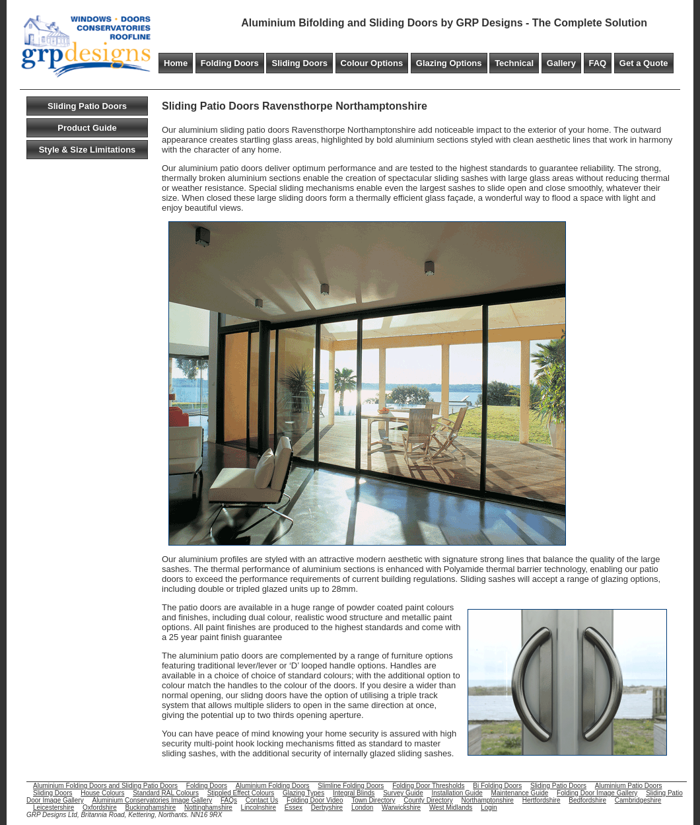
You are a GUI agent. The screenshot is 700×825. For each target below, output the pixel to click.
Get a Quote (643, 63)
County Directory (427, 800)
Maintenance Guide (520, 793)
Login (489, 807)
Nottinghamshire (208, 807)
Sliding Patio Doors (87, 106)
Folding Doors (230, 63)
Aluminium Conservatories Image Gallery (152, 800)
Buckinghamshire (150, 807)
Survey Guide (403, 793)
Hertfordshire (541, 800)
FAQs (229, 800)
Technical (514, 63)
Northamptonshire (487, 800)
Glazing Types (303, 793)
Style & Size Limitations (87, 150)
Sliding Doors (299, 63)
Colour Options (372, 63)
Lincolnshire (258, 807)
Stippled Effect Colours (241, 793)
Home (176, 63)
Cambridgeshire (638, 800)
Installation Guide (457, 793)
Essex (293, 807)
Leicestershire (53, 807)
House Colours (102, 793)
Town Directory (373, 800)
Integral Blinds (353, 793)
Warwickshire (401, 807)
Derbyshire (327, 807)
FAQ (598, 63)
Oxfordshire (100, 807)
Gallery (561, 63)
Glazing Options (449, 63)
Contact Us (262, 800)
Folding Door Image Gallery (597, 793)
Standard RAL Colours (166, 793)
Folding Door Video (315, 800)
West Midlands (450, 807)
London (362, 807)
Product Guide (87, 128)
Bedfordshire (587, 800)
